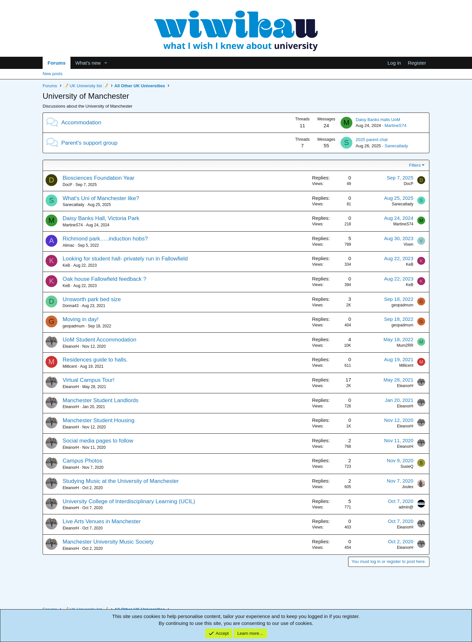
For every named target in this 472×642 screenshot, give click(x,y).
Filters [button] (415, 165)
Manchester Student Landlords (101, 400)
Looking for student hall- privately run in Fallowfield (125, 259)
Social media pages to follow (98, 441)
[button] (105, 63)
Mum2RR (405, 345)
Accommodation (81, 122)
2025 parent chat (372, 139)
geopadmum (402, 305)
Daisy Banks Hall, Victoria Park (101, 218)
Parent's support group (89, 143)
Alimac (68, 245)
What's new (88, 63)
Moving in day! (81, 319)
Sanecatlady (396, 145)
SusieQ (407, 466)
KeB (66, 265)
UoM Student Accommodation (99, 340)
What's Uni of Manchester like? (101, 198)
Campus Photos (82, 461)
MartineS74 (395, 125)
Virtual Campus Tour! (88, 380)
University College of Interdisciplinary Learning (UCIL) (129, 501)
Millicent (70, 366)
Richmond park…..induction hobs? (105, 239)
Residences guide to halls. (95, 360)
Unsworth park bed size (92, 299)
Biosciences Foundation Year (98, 178)
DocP (67, 184)
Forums (57, 63)
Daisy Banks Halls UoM (378, 119)
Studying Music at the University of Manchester (121, 481)
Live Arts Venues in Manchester (102, 521)
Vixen (408, 244)
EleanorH (71, 346)
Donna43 (71, 305)
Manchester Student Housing (98, 420)
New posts (53, 73)
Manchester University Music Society (108, 542)
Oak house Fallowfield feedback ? (104, 279)
